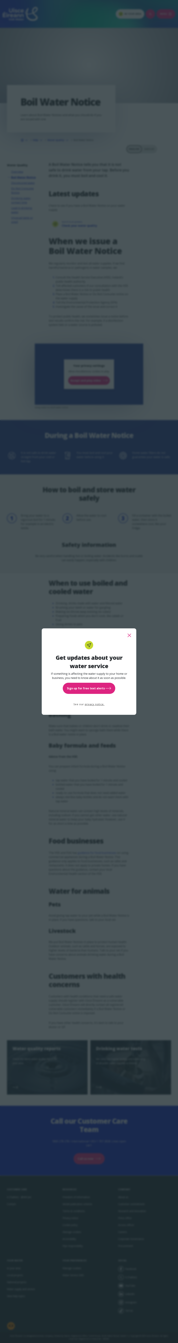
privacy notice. (94, 704)
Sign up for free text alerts (89, 688)
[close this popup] (129, 635)
